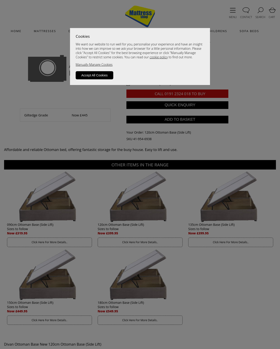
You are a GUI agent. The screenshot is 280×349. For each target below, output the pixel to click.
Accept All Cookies (94, 75)
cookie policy (159, 57)
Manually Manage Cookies (94, 64)
